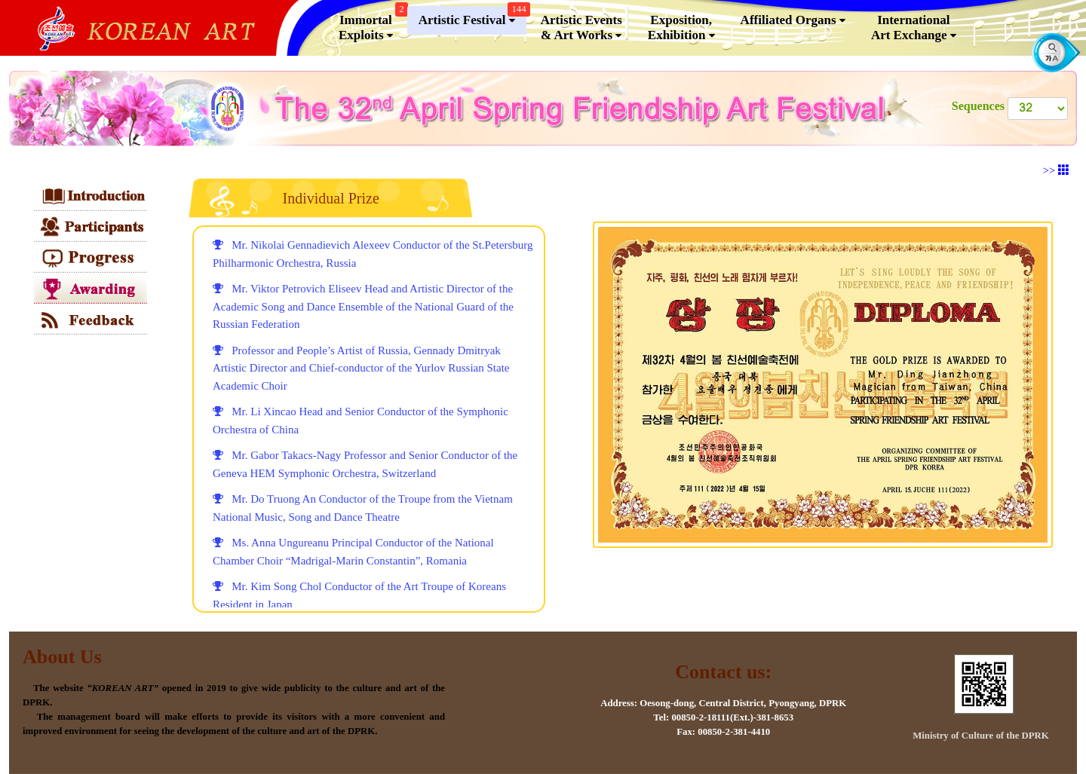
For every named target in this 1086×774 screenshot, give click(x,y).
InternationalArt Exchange (913, 28)
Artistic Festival (472, 17)
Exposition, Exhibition (681, 28)
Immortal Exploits (371, 24)
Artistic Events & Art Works (581, 28)
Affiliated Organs (793, 20)
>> (1056, 170)
